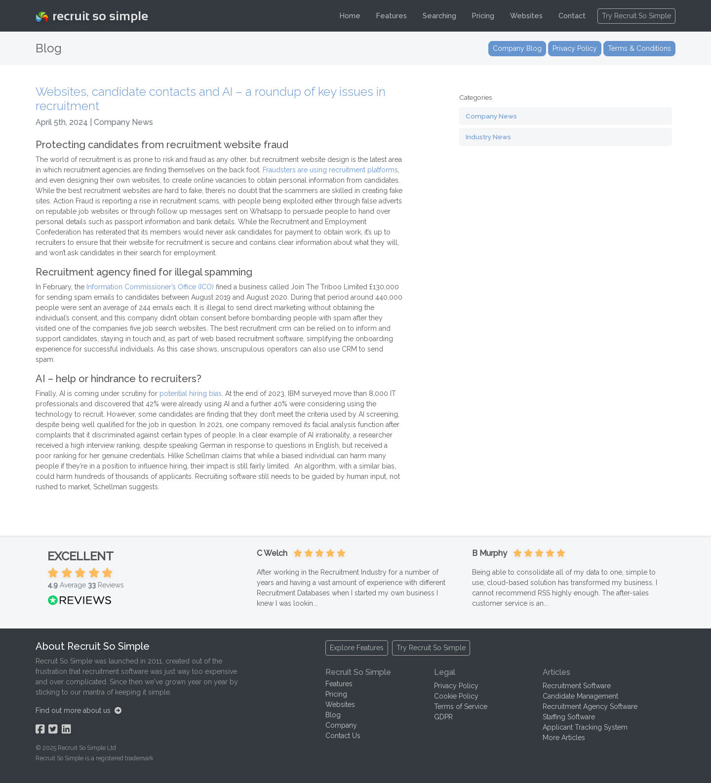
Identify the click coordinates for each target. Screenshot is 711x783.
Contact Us (342, 736)
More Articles (564, 738)
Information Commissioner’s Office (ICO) (150, 287)
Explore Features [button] (357, 648)
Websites (526, 15)
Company (341, 725)
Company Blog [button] (517, 48)
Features (391, 15)
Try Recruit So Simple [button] (636, 16)
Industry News (488, 137)
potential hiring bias (190, 393)
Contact (572, 15)
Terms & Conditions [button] (639, 48)
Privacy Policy (456, 686)
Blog (333, 715)
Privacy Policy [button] (575, 48)
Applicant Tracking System (585, 727)
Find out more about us (78, 710)
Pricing (483, 15)
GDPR (443, 717)
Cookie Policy (456, 696)
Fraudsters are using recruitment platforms (330, 170)
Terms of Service (460, 706)
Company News (491, 116)
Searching (439, 15)
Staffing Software (569, 717)
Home (350, 15)
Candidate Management (580, 696)
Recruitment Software (577, 686)
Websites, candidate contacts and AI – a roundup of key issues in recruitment (211, 98)
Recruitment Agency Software (590, 706)
